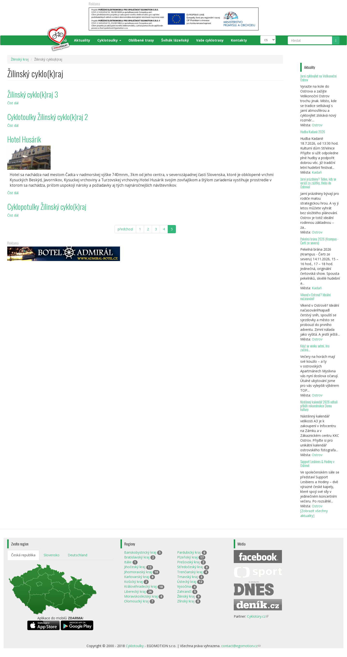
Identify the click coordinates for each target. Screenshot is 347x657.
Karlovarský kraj (136, 576)
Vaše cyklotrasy (210, 40)
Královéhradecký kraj (140, 586)
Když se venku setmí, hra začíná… (314, 347)
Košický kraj (133, 581)
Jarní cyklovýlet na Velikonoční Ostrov (318, 77)
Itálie (128, 562)
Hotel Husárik (24, 139)
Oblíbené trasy (141, 40)
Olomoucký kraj (136, 601)
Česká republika (23, 555)
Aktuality (82, 40)
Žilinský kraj (20, 59)
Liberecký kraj (135, 591)
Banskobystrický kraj (140, 552)
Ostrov (317, 125)
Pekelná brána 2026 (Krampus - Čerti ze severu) (319, 240)
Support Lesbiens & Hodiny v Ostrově (317, 463)
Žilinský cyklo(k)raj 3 (32, 94)
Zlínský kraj (185, 601)
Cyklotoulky (109, 40)
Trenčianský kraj (189, 572)
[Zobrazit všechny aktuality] (314, 513)
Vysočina (184, 586)
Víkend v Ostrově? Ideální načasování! (315, 296)
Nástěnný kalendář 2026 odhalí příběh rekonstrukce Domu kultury (319, 405)
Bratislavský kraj (136, 557)
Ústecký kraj (186, 581)
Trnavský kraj (187, 576)
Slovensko (52, 555)
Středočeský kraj (190, 567)
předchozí (125, 229)
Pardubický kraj (189, 552)
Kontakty (239, 40)
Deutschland (77, 555)
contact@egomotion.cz (240, 645)
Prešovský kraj (188, 562)
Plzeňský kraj (187, 557)
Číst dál (13, 103)
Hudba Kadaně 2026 (312, 131)
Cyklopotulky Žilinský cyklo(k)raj (46, 206)
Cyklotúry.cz (257, 616)
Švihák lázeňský (175, 40)
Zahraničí (184, 591)
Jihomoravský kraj (138, 572)
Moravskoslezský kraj (141, 596)
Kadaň (317, 172)
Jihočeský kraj (134, 567)
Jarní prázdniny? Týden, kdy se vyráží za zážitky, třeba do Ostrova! (318, 183)
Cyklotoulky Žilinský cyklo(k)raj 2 (47, 116)
